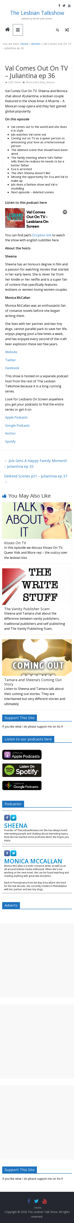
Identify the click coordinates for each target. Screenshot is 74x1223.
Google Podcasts (17, 425)
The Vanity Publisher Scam (27, 608)
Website (11, 352)
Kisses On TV (15, 542)
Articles (35, 44)
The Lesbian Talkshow (37, 12)
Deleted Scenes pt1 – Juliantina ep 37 (35, 479)
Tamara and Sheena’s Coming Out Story (33, 681)
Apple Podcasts (16, 417)
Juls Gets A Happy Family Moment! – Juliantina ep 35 (35, 463)
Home (24, 44)
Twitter (10, 360)
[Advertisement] (37, 960)
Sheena (50, 82)
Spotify (10, 441)
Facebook (12, 368)
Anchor (10, 433)
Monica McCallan (35, 82)
